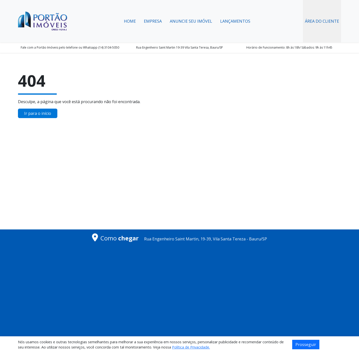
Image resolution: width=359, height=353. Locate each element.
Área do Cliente (322, 21)
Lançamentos (235, 21)
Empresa (153, 21)
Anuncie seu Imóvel (191, 21)
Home (130, 21)
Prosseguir (305, 344)
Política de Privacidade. (191, 347)
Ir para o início (37, 113)
